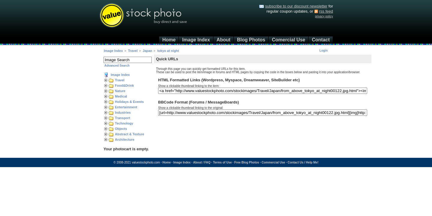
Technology (124, 123)
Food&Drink (124, 85)
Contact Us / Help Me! (303, 162)
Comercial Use (288, 39)
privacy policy (324, 16)
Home (169, 39)
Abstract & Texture (129, 134)
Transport (122, 118)
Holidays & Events (129, 102)
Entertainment (126, 107)
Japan (147, 50)
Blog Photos (251, 39)
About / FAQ (202, 162)
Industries (123, 112)
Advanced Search (117, 65)
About (223, 39)
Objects (121, 128)
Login (324, 50)
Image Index (196, 39)
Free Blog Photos (246, 162)
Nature (120, 91)
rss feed (326, 11)
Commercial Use (273, 162)
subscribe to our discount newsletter (296, 6)
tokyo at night (168, 50)
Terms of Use (222, 162)
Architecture (124, 139)
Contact (321, 39)
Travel (133, 50)
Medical (121, 96)
